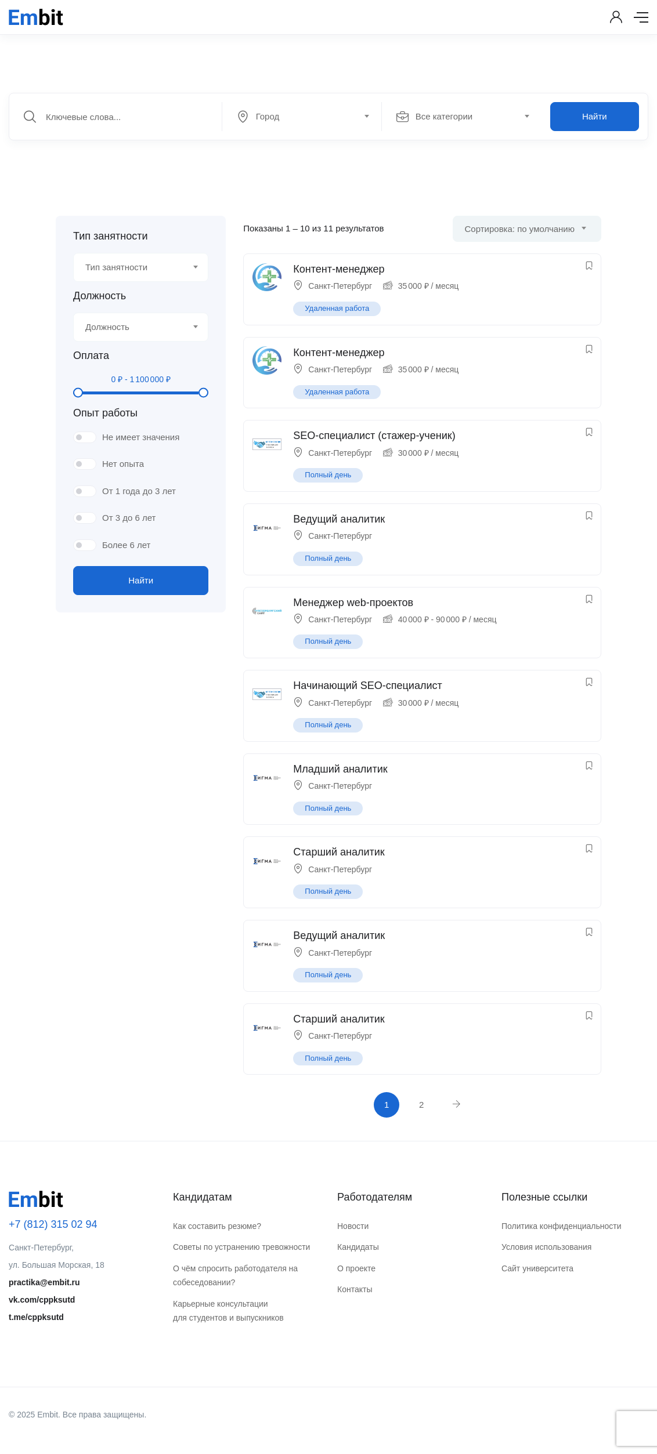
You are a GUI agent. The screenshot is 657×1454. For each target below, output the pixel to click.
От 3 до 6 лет (129, 518)
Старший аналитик (338, 852)
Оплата (91, 355)
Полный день (328, 474)
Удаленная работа (337, 308)
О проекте (356, 1268)
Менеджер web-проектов (353, 602)
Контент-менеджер (338, 269)
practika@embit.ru (44, 1282)
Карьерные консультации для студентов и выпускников (228, 1311)
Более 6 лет (126, 545)
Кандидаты (358, 1247)
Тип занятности (110, 236)
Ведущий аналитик (339, 519)
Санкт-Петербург (340, 286)
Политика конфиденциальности (561, 1226)
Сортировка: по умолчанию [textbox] (520, 229)
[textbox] (301, 116)
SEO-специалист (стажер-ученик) (374, 435)
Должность (99, 296)
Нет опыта (123, 464)
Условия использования (546, 1247)
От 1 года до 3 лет (139, 491)
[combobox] (308, 116)
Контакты (354, 1289)
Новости (353, 1226)
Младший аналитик (340, 769)
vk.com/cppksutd (42, 1299)
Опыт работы (105, 413)
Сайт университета (537, 1268)
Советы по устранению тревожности (241, 1247)
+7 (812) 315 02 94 (53, 1224)
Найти (594, 116)
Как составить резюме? (217, 1226)
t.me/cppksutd (36, 1317)
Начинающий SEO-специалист (367, 685)
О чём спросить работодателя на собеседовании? (235, 1276)
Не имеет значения (140, 437)
